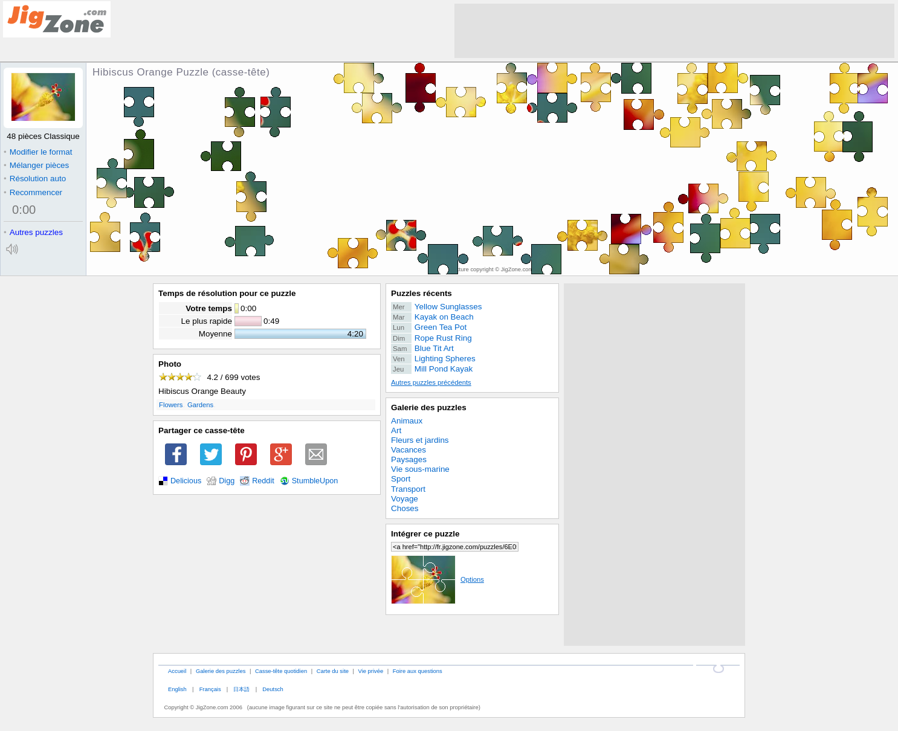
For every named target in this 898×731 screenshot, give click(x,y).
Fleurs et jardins (420, 440)
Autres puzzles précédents (431, 382)
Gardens (200, 404)
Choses (405, 508)
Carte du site (333, 671)
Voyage (404, 498)
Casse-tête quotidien (281, 671)
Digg (226, 481)
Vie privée (371, 671)
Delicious (185, 481)
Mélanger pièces (36, 165)
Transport (408, 489)
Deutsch (272, 689)
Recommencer (33, 192)
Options (437, 579)
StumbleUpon (315, 481)
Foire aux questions (417, 671)
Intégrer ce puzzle (425, 533)
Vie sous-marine (420, 469)
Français (210, 689)
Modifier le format (38, 151)
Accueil (177, 671)
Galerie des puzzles (429, 407)
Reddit (263, 481)
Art (396, 430)
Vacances (408, 449)
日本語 (241, 689)
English (177, 689)
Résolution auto (35, 178)
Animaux (406, 420)
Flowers (171, 404)
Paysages (409, 459)
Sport (400, 478)
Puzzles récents (421, 293)
